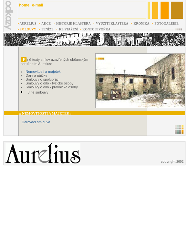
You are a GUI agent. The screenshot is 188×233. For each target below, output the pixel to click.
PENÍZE (47, 29)
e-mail (37, 5)
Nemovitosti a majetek (43, 71)
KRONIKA (142, 23)
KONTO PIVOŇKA (97, 29)
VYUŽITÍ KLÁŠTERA (112, 23)
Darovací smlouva (36, 122)
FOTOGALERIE (166, 23)
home (23, 5)
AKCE (46, 23)
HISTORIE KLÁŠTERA (73, 23)
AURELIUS (28, 23)
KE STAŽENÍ (69, 29)
